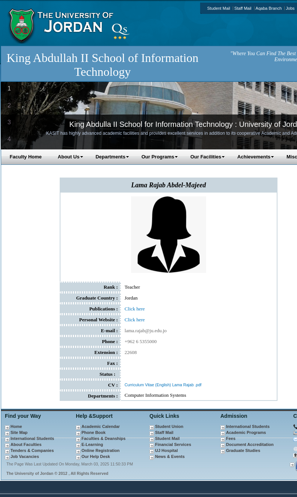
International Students (32, 438)
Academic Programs (246, 432)
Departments (112, 157)
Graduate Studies (243, 450)
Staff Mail (243, 8)
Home (16, 426)
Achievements (255, 157)
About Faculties (26, 444)
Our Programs (160, 157)
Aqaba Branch (269, 8)
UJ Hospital (166, 450)
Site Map (19, 432)
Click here (135, 309)
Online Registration (100, 450)
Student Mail (218, 8)
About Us (70, 157)
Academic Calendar (100, 426)
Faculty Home (26, 157)
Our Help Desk (95, 456)
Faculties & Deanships (103, 438)
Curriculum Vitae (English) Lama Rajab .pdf (163, 385)
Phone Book (93, 432)
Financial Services (173, 444)
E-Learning (92, 444)
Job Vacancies (25, 456)
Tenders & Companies (32, 450)
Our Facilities (207, 157)
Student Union (169, 426)
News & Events (170, 456)
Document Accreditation (250, 444)
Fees (230, 438)
